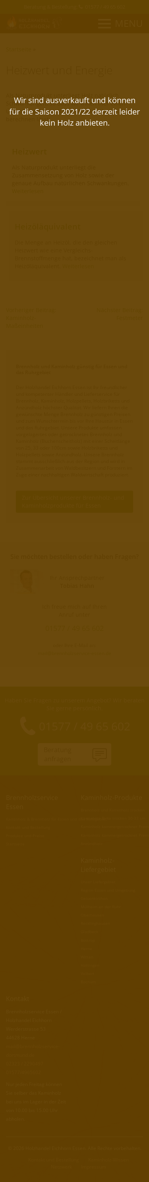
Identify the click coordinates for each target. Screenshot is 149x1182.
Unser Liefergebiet (98, 882)
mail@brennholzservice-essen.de (74, 653)
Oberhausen (92, 915)
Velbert (88, 973)
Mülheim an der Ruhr (101, 906)
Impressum (93, 1166)
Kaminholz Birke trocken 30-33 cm (113, 818)
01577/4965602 (23, 1072)
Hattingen (90, 965)
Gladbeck (89, 931)
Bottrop (88, 940)
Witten (87, 957)
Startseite (18, 49)
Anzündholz (92, 843)
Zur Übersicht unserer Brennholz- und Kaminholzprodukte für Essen (73, 501)
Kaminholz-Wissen (108, 1159)
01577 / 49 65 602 (105, 6)
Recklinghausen (95, 923)
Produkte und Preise (25, 835)
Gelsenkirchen (94, 898)
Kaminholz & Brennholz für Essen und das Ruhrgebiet (56, 819)
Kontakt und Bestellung (28, 827)
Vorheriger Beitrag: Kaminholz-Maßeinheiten (31, 317)
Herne (86, 948)
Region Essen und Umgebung (108, 890)
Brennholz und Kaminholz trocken (113, 810)
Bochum (88, 981)
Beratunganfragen (58, 754)
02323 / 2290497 (24, 1063)
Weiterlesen (28, 191)
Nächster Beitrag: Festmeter (120, 314)
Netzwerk (61, 1166)
